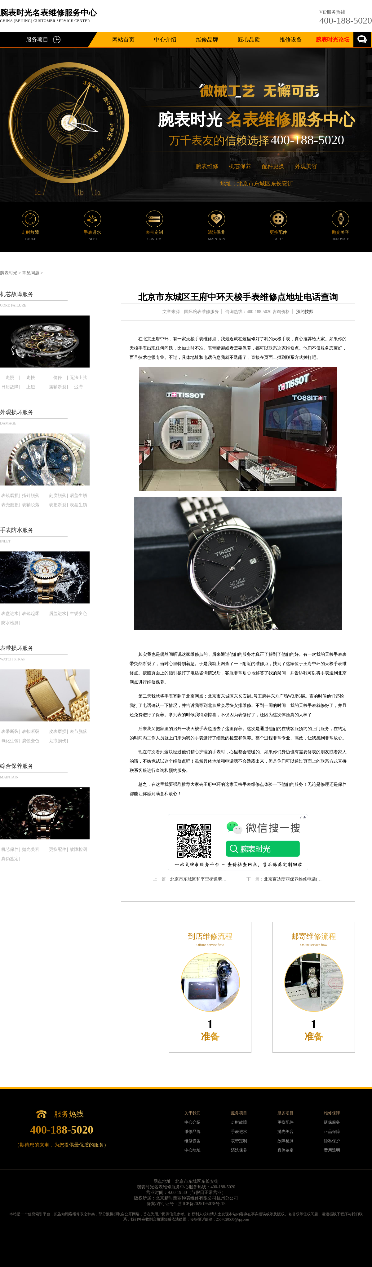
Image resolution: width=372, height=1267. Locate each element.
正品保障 (332, 1131)
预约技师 (304, 311)
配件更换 (273, 166)
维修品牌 (207, 40)
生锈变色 (78, 614)
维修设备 (291, 40)
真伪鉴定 (10, 859)
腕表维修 (207, 166)
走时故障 (239, 1122)
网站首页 (123, 40)
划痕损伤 (57, 741)
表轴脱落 (30, 505)
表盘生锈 (78, 505)
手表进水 (239, 1131)
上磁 (30, 387)
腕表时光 (8, 273)
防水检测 (10, 623)
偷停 (57, 378)
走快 (30, 378)
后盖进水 (57, 614)
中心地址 (192, 1150)
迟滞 (78, 387)
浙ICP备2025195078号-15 (201, 1203)
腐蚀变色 (30, 741)
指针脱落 (30, 496)
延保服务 (332, 1122)
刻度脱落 (57, 496)
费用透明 (332, 1150)
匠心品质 (249, 40)
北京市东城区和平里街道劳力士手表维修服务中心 (218, 879)
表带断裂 (10, 731)
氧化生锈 (10, 741)
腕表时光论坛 (332, 40)
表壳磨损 (10, 505)
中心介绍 (165, 40)
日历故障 (10, 387)
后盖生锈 (78, 496)
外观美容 (306, 166)
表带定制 (239, 1141)
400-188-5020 (345, 20)
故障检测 (78, 849)
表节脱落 (78, 731)
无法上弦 (78, 378)
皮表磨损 (57, 731)
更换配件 (57, 849)
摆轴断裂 (57, 387)
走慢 (10, 378)
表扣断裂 (30, 731)
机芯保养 (240, 166)
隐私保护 (332, 1141)
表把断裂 (57, 505)
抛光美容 (30, 849)
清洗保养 (239, 1150)
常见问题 (30, 273)
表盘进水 (10, 614)
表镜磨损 (10, 496)
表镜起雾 (30, 614)
